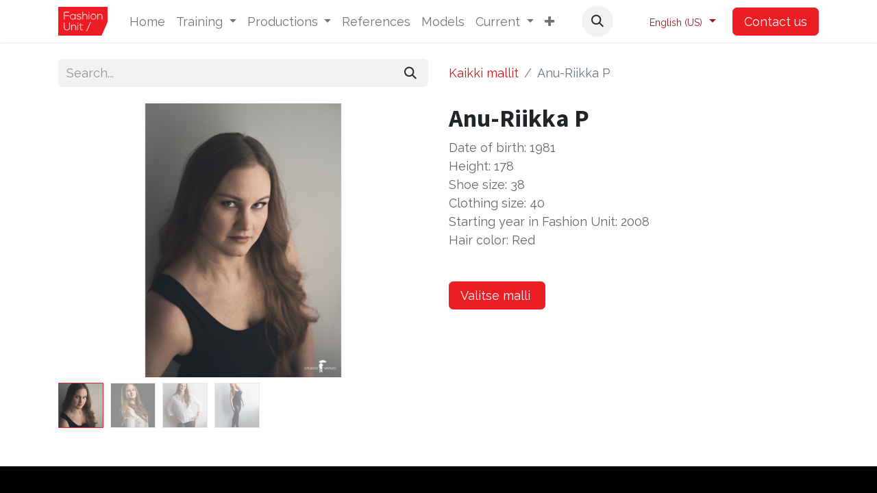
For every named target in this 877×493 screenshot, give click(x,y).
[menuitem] (147, 21)
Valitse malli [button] (497, 295)
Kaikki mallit (484, 73)
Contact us (775, 21)
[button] (549, 21)
